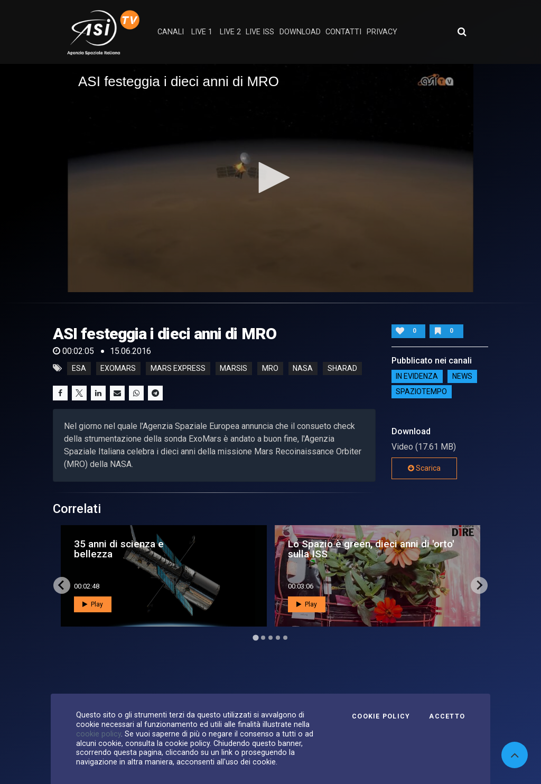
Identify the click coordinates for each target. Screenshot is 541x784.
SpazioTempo (421, 392)
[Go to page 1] (255, 637)
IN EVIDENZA (417, 376)
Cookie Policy (381, 716)
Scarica (424, 468)
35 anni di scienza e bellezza (119, 549)
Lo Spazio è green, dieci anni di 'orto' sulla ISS (371, 549)
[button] (270, 177)
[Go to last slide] (61, 585)
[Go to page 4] (278, 638)
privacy (382, 31)
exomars (118, 368)
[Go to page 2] (263, 638)
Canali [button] (170, 31)
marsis (233, 368)
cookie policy (98, 734)
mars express (178, 368)
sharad (342, 368)
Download (300, 31)
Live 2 (230, 31)
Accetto (447, 716)
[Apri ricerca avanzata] (461, 32)
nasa (303, 368)
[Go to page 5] (285, 638)
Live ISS (260, 31)
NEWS (462, 376)
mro (270, 368)
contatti (343, 31)
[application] (270, 178)
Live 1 (201, 31)
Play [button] (92, 604)
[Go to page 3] (270, 638)
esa (79, 368)
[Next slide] (479, 585)
